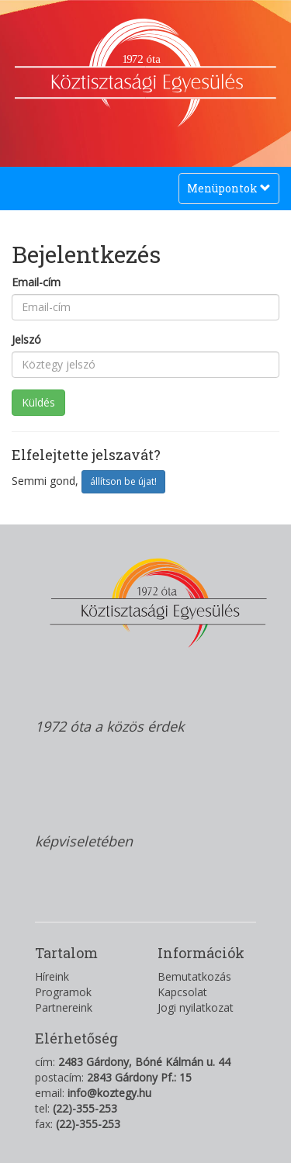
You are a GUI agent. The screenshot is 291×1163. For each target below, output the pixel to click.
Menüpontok (228, 192)
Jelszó (26, 339)
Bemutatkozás (194, 976)
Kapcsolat (182, 992)
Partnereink (63, 1007)
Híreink (52, 976)
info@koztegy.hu (109, 1092)
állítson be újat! (123, 481)
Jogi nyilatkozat (196, 1007)
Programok (63, 992)
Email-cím (36, 282)
